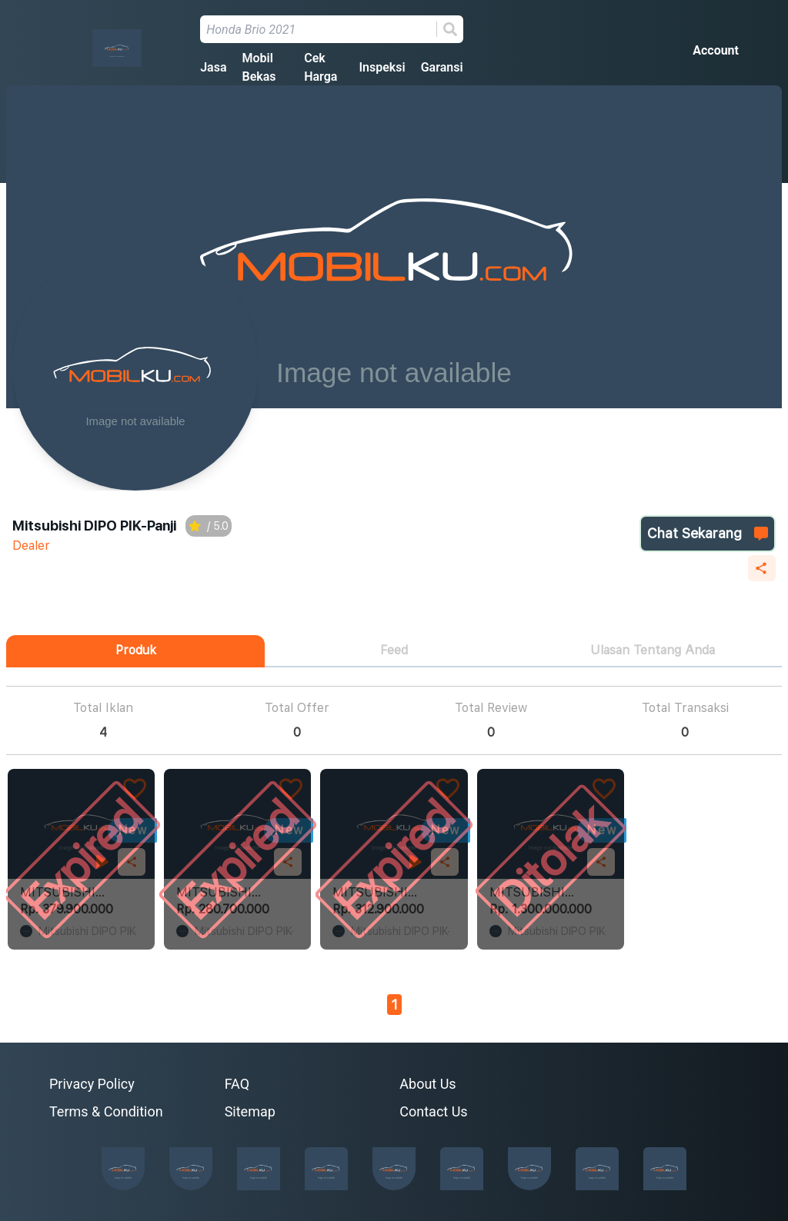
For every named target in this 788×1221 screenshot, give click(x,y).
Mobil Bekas (258, 67)
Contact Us (433, 1111)
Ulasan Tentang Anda (652, 650)
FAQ (237, 1084)
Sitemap (250, 1111)
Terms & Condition (106, 1111)
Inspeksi (382, 67)
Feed (394, 650)
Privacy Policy (92, 1084)
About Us (427, 1084)
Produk (135, 650)
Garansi (442, 67)
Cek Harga (320, 67)
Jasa (213, 67)
